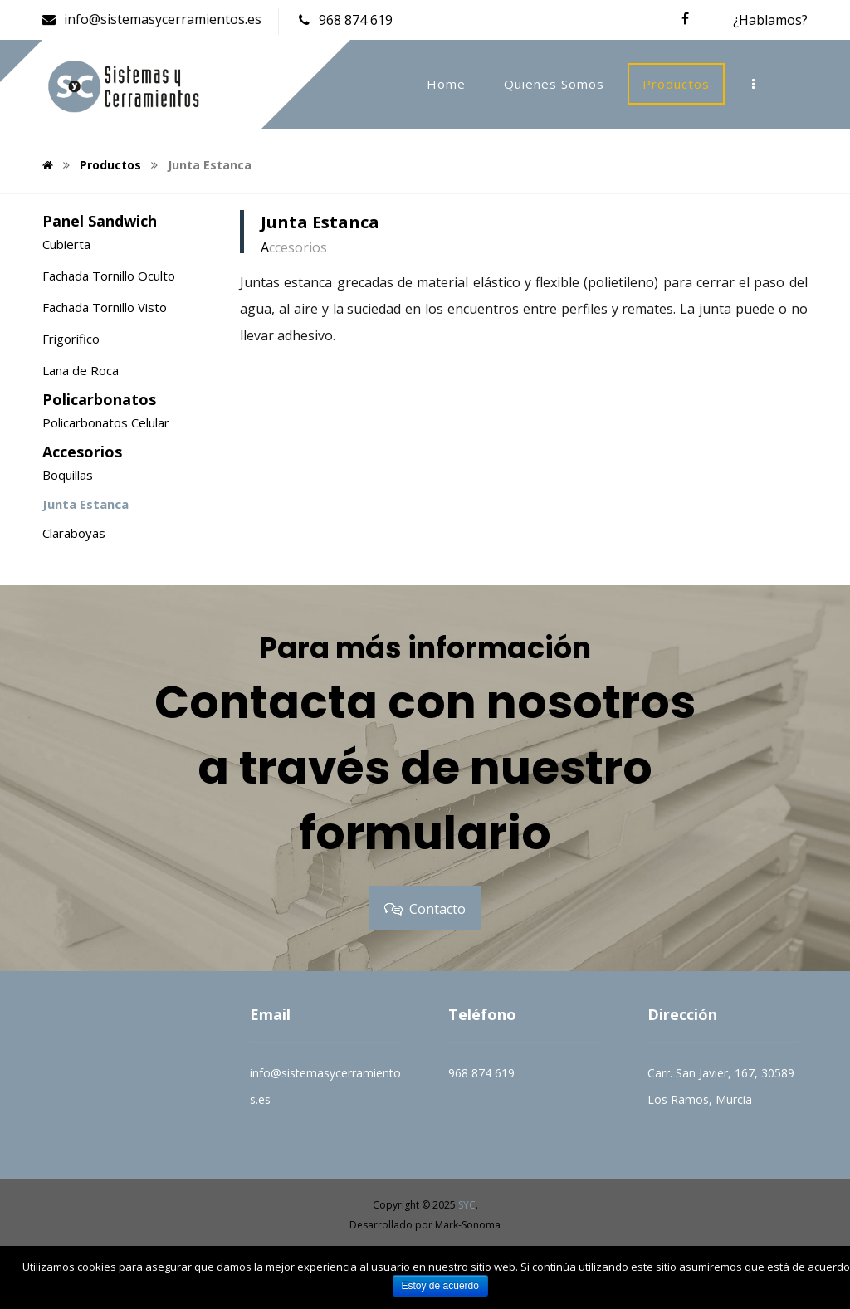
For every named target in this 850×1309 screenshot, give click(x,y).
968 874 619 (481, 1073)
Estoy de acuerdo (440, 1286)
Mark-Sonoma (468, 1225)
